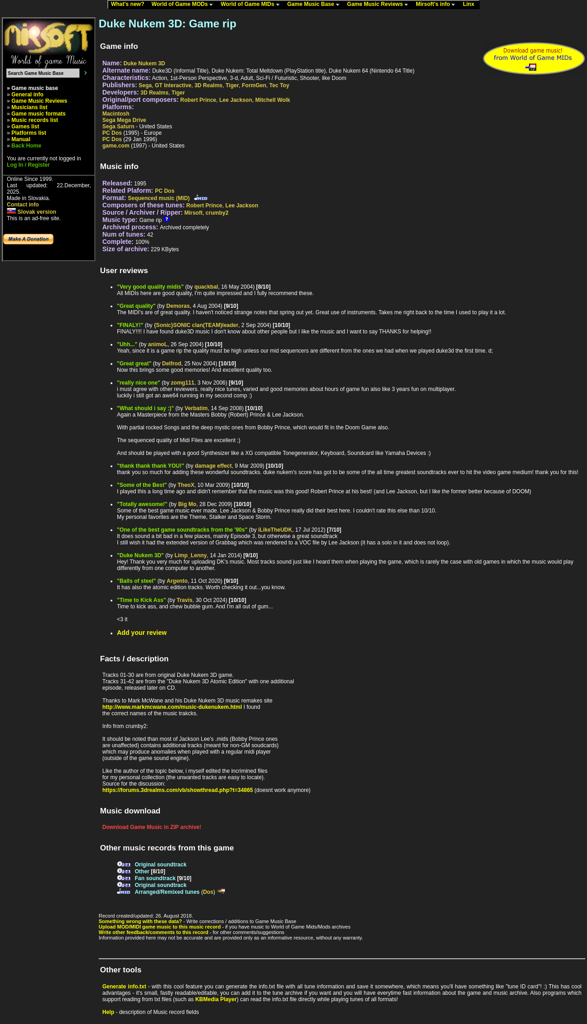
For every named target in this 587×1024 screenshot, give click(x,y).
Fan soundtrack (155, 878)
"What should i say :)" (145, 408)
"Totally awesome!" (142, 504)
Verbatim (196, 408)
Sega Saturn (118, 126)
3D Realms (208, 85)
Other (142, 871)
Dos (208, 892)
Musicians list (29, 107)
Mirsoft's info (437, 4)
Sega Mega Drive (124, 120)
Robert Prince (198, 100)
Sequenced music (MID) (159, 198)
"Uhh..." (127, 344)
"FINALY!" (130, 325)
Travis (185, 600)
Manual (20, 139)
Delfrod (171, 363)
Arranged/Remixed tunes (167, 892)
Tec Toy (280, 85)
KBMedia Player (216, 999)
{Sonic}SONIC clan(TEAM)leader (196, 325)
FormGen (254, 85)
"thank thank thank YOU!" (150, 466)
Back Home (26, 146)
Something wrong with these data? (140, 921)
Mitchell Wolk (272, 100)
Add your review (142, 632)
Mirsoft (193, 213)
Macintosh (115, 114)
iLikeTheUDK (275, 530)
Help (108, 1012)
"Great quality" (136, 306)
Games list (25, 126)
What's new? (130, 4)
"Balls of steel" (136, 581)
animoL (158, 344)
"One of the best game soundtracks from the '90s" (182, 530)
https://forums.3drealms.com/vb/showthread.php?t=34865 (177, 790)
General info (27, 94)
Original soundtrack (160, 864)
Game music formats (38, 114)
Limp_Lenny (191, 555)
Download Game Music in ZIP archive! (151, 827)
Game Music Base (315, 4)
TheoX (186, 485)
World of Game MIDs (252, 4)
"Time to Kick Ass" (141, 600)
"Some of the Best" (142, 485)
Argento (177, 581)
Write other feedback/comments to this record (153, 932)
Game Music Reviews (380, 4)
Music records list (34, 120)
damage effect (213, 466)
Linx (470, 4)
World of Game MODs (184, 4)
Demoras (178, 306)
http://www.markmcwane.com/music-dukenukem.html (172, 707)
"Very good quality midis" (150, 287)
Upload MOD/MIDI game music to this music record (160, 926)
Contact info (23, 204)
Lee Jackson (235, 100)
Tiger (232, 85)
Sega (145, 85)
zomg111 (182, 383)
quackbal (206, 287)
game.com (115, 146)
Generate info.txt (124, 986)
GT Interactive (173, 85)
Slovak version (31, 212)
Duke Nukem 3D (144, 63)
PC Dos (112, 133)
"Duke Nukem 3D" (140, 555)
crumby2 (217, 213)
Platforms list (28, 133)
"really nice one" (138, 383)
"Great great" (134, 363)
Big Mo (187, 504)
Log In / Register (28, 165)
